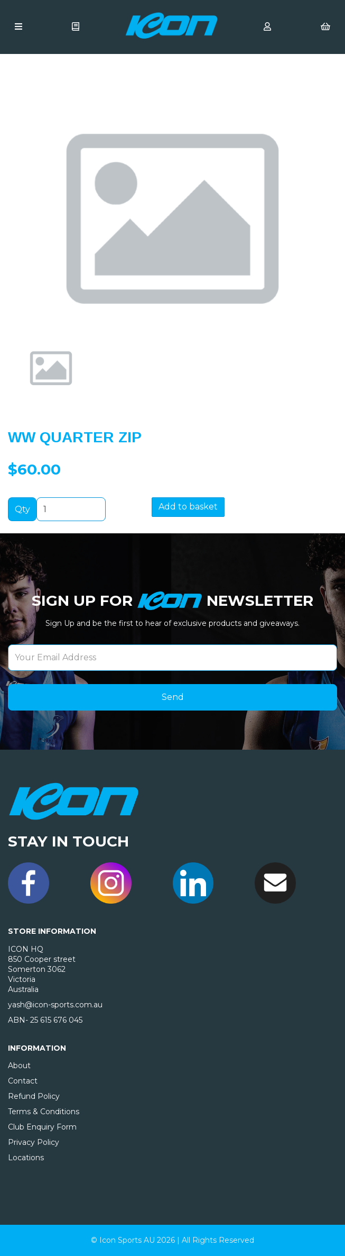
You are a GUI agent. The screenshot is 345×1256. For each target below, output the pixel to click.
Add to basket (188, 507)
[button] (37, 257)
